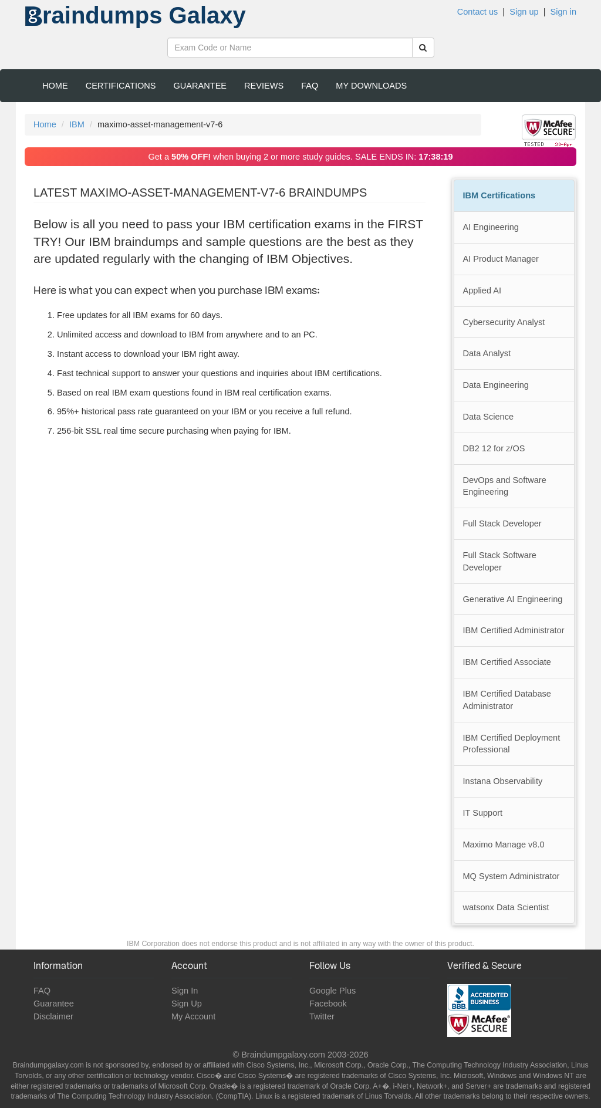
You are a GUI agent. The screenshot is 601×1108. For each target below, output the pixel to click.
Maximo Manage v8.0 (504, 844)
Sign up (523, 11)
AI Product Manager (501, 259)
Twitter (322, 1016)
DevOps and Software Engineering (504, 486)
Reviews (263, 85)
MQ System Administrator (511, 876)
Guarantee (200, 85)
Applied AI (482, 290)
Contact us (477, 11)
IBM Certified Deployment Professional (512, 744)
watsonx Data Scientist (506, 907)
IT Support (483, 813)
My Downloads (371, 85)
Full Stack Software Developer (499, 561)
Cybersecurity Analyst (504, 322)
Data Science (488, 416)
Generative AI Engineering (513, 599)
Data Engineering (496, 385)
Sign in (563, 11)
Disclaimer (53, 1016)
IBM (77, 124)
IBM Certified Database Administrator (507, 700)
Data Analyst (487, 353)
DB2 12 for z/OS (494, 448)
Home (55, 85)
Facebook (328, 1003)
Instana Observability (503, 781)
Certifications (121, 85)
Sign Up (186, 1003)
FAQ (309, 85)
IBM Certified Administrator (514, 630)
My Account (193, 1016)
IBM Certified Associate (507, 662)
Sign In (184, 990)
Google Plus (332, 990)
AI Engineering (491, 227)
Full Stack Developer (502, 523)
